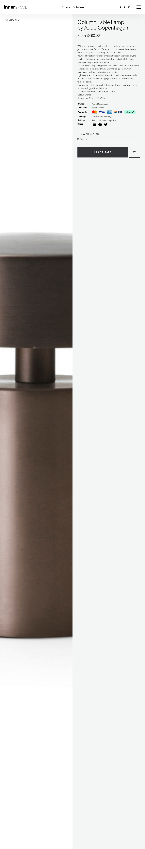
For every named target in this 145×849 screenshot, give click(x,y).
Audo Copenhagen (100, 104)
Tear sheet (83, 139)
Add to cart (102, 152)
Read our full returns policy (104, 120)
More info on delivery (101, 116)
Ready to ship (98, 107)
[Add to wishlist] (134, 152)
